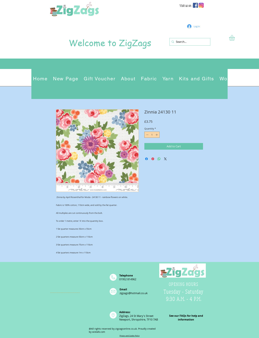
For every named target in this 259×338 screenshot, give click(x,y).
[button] (235, 38)
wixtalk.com (98, 331)
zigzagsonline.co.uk (126, 328)
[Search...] (189, 41)
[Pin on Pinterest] (153, 159)
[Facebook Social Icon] (195, 5)
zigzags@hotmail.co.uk (134, 293)
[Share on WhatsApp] (159, 159)
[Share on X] (165, 159)
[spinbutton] (152, 135)
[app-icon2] (201, 5)
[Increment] (157, 135)
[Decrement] (147, 135)
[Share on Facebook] (146, 159)
